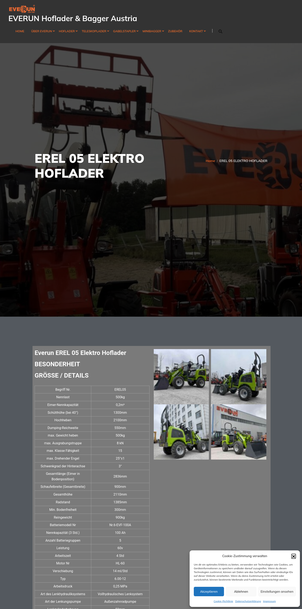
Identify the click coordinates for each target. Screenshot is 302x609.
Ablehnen (241, 592)
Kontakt (196, 31)
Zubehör (175, 31)
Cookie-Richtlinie (223, 601)
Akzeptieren (208, 592)
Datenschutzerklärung (248, 601)
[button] (294, 556)
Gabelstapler (124, 31)
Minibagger (152, 31)
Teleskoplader (94, 31)
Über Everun (41, 31)
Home (20, 31)
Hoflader (67, 31)
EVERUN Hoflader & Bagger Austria (72, 18)
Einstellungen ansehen (277, 592)
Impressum (269, 601)
